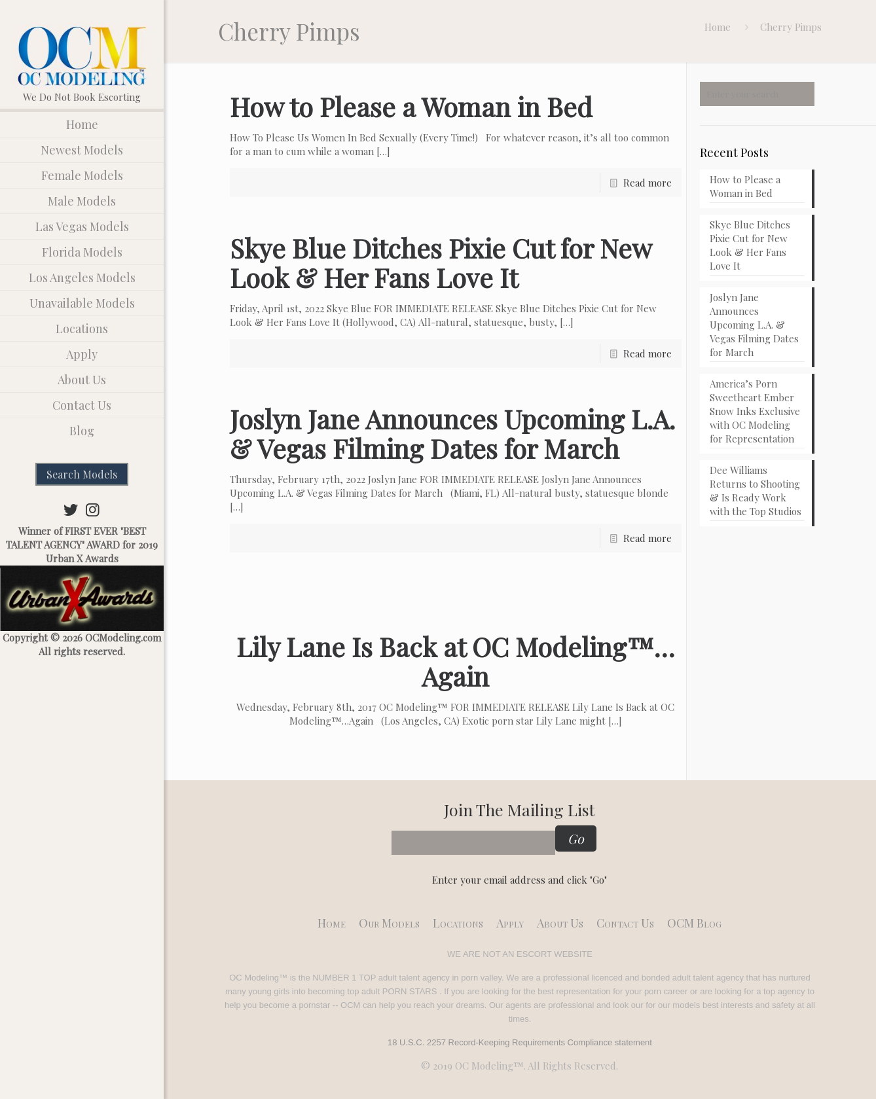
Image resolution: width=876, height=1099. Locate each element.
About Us (560, 923)
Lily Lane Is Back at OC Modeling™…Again (455, 661)
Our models (389, 923)
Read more (647, 182)
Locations (458, 923)
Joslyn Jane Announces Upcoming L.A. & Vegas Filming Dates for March (452, 433)
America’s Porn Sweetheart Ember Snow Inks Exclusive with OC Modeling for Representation (755, 411)
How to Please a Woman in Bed (411, 106)
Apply (510, 923)
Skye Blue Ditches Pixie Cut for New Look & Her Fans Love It (440, 262)
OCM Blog (694, 923)
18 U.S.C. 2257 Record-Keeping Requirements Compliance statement (520, 1042)
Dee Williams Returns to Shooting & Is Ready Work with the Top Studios (755, 490)
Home (717, 26)
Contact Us (625, 923)
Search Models (81, 474)
